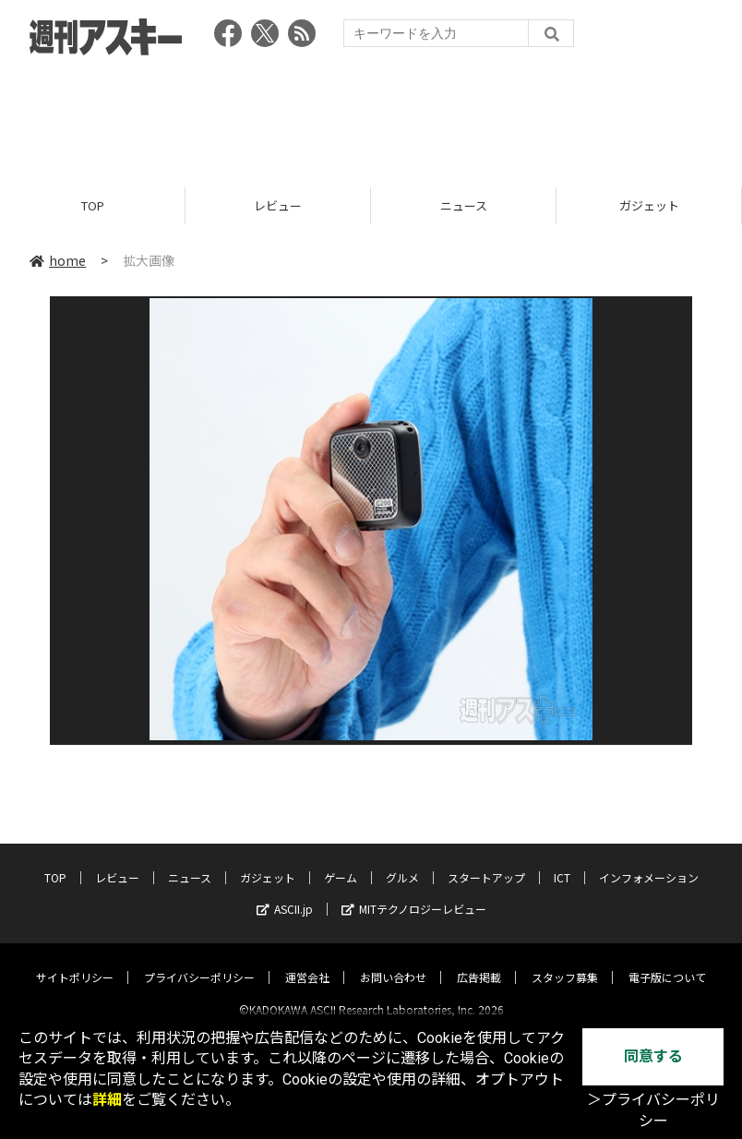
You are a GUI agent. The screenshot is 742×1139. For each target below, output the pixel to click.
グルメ (402, 861)
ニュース (463, 205)
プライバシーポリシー (199, 961)
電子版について (667, 961)
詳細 (107, 1100)
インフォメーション (649, 861)
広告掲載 (479, 961)
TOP (92, 205)
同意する (653, 1056)
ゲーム (340, 861)
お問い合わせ (393, 961)
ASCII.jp (285, 893)
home (58, 260)
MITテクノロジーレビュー (413, 893)
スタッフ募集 (565, 961)
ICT (562, 861)
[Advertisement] (371, 115)
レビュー (278, 205)
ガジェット (649, 205)
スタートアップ (486, 861)
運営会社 (307, 961)
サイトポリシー (75, 961)
